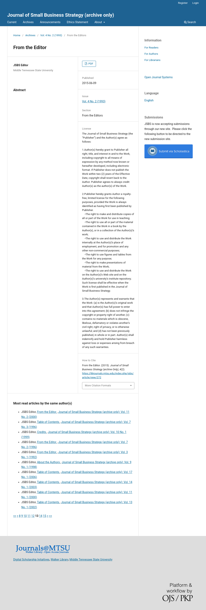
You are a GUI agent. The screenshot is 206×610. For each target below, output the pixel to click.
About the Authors (48, 462)
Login (195, 2)
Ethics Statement (77, 22)
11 (29, 515)
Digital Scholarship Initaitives (31, 559)
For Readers (151, 47)
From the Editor (47, 412)
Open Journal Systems (158, 77)
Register (183, 2)
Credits (42, 432)
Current (11, 22)
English (148, 100)
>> (50, 515)
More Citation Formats (98, 385)
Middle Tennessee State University (91, 559)
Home (16, 35)
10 (25, 515)
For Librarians (152, 60)
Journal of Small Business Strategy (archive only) (60, 15)
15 (44, 515)
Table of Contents (48, 422)
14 (40, 515)
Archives (28, 22)
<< (14, 515)
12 (33, 515)
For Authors (151, 53)
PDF (90, 63)
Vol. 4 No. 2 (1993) (51, 35)
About (99, 22)
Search (190, 22)
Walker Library (59, 559)
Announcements (50, 22)
